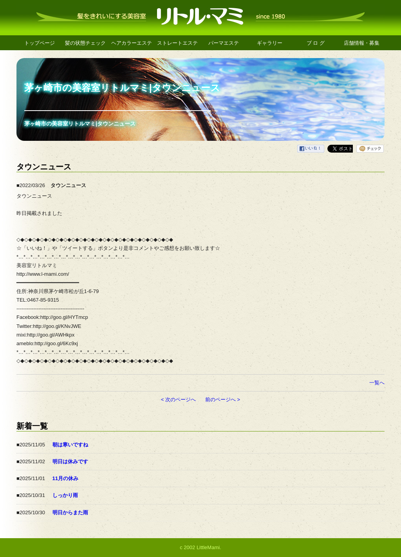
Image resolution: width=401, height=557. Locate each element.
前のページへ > (222, 399)
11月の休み (65, 478)
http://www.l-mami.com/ (42, 274)
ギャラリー (269, 43)
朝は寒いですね (70, 445)
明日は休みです (70, 461)
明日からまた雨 (70, 512)
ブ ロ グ (316, 43)
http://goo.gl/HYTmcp (64, 317)
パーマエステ (223, 43)
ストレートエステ (177, 43)
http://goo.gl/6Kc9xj (56, 343)
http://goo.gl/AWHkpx (51, 335)
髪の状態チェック (85, 43)
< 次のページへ (178, 399)
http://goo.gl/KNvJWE (57, 326)
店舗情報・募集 (361, 43)
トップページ (39, 43)
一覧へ (377, 383)
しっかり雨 (65, 495)
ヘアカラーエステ (131, 43)
